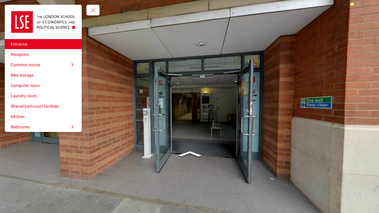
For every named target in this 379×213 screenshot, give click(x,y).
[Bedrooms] (43, 127)
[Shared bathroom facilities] (43, 106)
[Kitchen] (43, 117)
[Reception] (43, 54)
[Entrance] (43, 44)
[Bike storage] (43, 75)
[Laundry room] (43, 96)
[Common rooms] (43, 65)
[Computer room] (43, 85)
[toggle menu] (92, 10)
